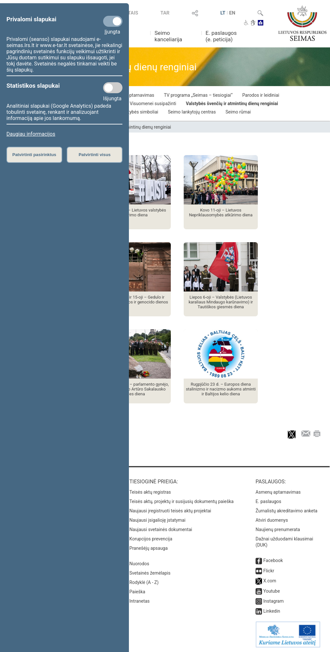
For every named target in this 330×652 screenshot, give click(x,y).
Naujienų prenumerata (278, 529)
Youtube (271, 591)
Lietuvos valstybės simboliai (130, 111)
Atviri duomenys (272, 520)
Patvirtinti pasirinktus (34, 154)
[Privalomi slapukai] (112, 21)
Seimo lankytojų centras (192, 111)
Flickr (268, 570)
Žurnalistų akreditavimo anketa (286, 510)
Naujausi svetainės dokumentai (161, 529)
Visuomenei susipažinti (153, 103)
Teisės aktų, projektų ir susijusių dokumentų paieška (182, 501)
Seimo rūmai (238, 111)
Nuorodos (139, 563)
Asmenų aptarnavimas (278, 492)
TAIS (133, 13)
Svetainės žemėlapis (150, 573)
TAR (165, 13)
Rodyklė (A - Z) (144, 582)
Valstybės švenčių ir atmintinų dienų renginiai (232, 103)
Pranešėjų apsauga (149, 548)
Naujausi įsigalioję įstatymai (158, 520)
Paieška (137, 591)
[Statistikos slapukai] (112, 87)
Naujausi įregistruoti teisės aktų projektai (170, 510)
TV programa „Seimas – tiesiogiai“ (198, 95)
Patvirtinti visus (95, 154)
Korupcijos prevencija (151, 538)
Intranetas (140, 601)
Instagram (273, 601)
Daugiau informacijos (30, 134)
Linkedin (271, 611)
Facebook (273, 560)
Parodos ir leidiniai (260, 95)
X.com (269, 580)
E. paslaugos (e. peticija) (221, 36)
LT (223, 13)
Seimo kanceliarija (168, 36)
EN (232, 13)
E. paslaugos (268, 501)
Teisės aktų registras (150, 492)
